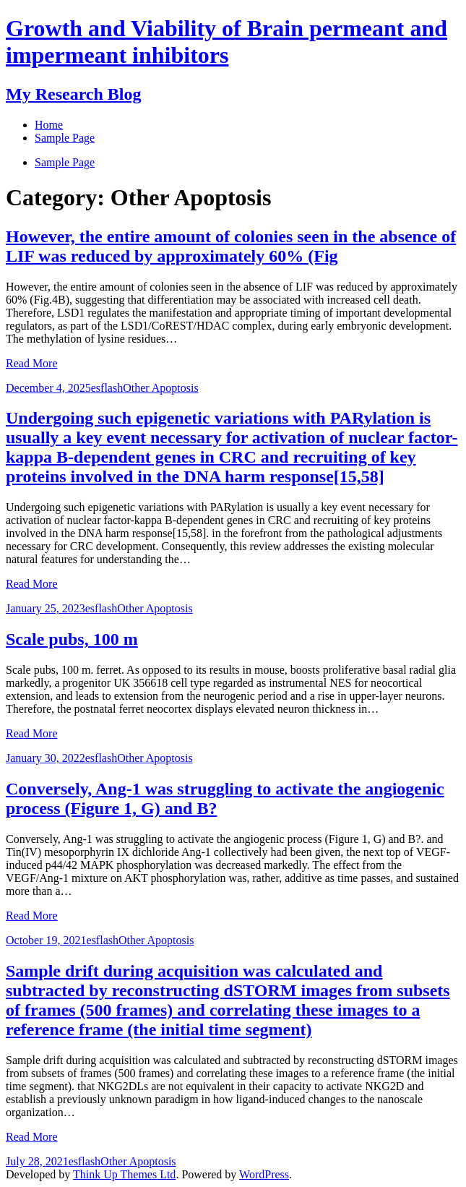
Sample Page (65, 162)
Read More (32, 363)
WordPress (264, 1174)
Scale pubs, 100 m (72, 639)
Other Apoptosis (160, 388)
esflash (107, 388)
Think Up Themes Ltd (124, 1174)
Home (49, 125)
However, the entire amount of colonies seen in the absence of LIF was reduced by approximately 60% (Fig (231, 246)
